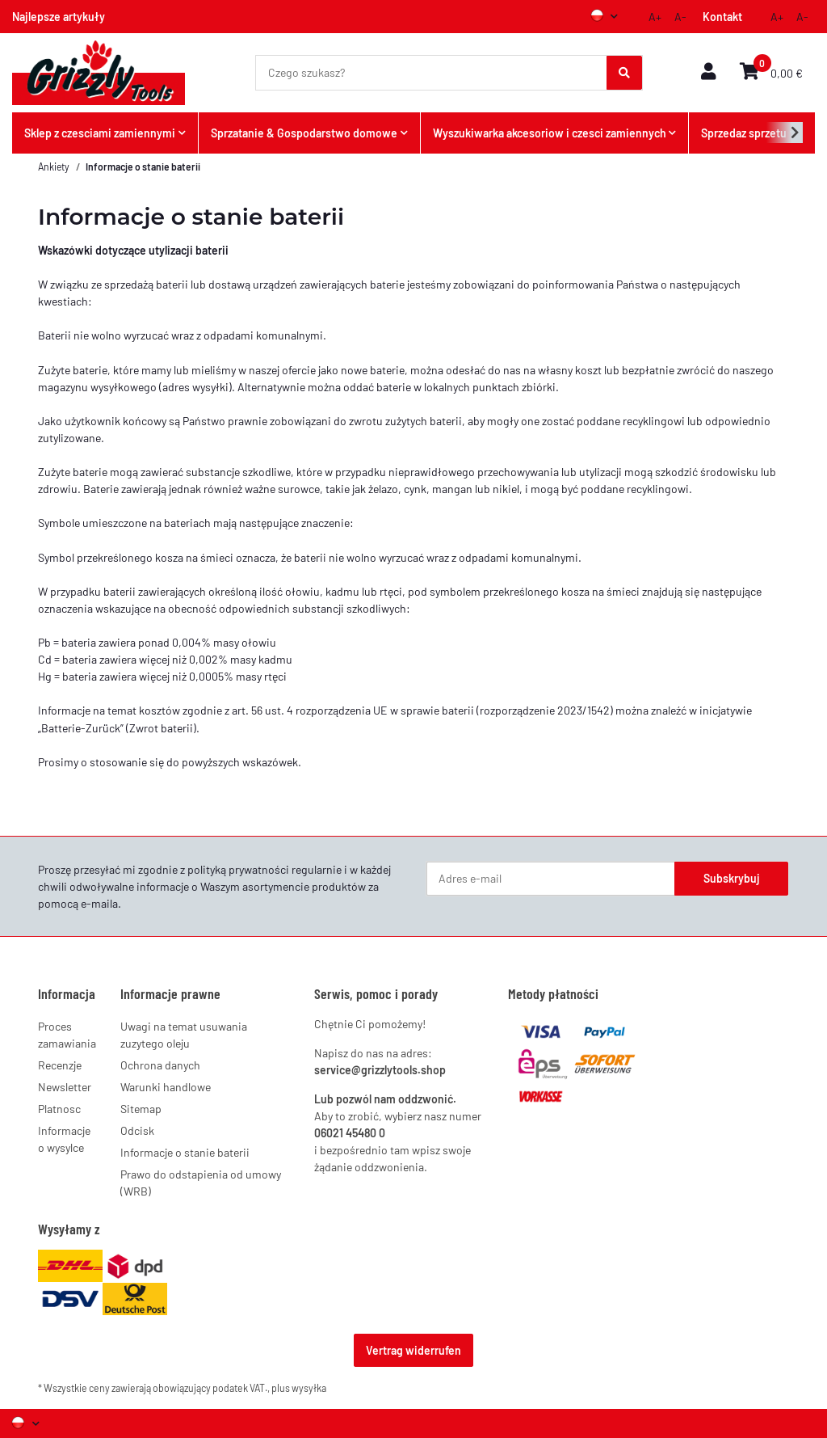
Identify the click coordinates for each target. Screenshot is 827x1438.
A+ (655, 16)
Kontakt (722, 16)
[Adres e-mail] (550, 879)
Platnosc (59, 1108)
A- (680, 16)
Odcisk (137, 1130)
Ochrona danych (160, 1065)
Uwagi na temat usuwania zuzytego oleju (183, 1034)
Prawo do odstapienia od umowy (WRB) (200, 1182)
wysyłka (309, 1388)
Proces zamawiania (67, 1034)
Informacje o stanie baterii (185, 1152)
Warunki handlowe (165, 1087)
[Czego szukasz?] (431, 73)
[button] (708, 72)
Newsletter (64, 1087)
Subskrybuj (731, 878)
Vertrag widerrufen (413, 1350)
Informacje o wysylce (64, 1139)
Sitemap (141, 1108)
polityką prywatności (238, 869)
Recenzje (60, 1065)
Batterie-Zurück (80, 728)
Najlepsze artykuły (58, 16)
